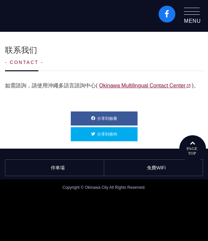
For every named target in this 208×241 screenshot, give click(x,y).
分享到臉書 (117, 116)
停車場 (55, 167)
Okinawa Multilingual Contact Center (144, 85)
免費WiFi (153, 167)
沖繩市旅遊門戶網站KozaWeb (33, 16)
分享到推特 (117, 132)
